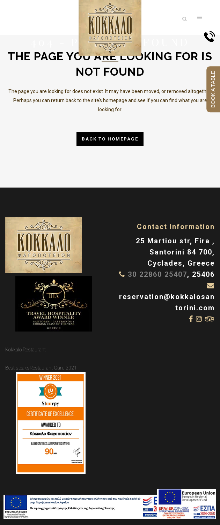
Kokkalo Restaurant (25, 349)
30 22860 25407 (157, 274)
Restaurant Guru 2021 (53, 368)
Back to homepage (110, 139)
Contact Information (176, 226)
